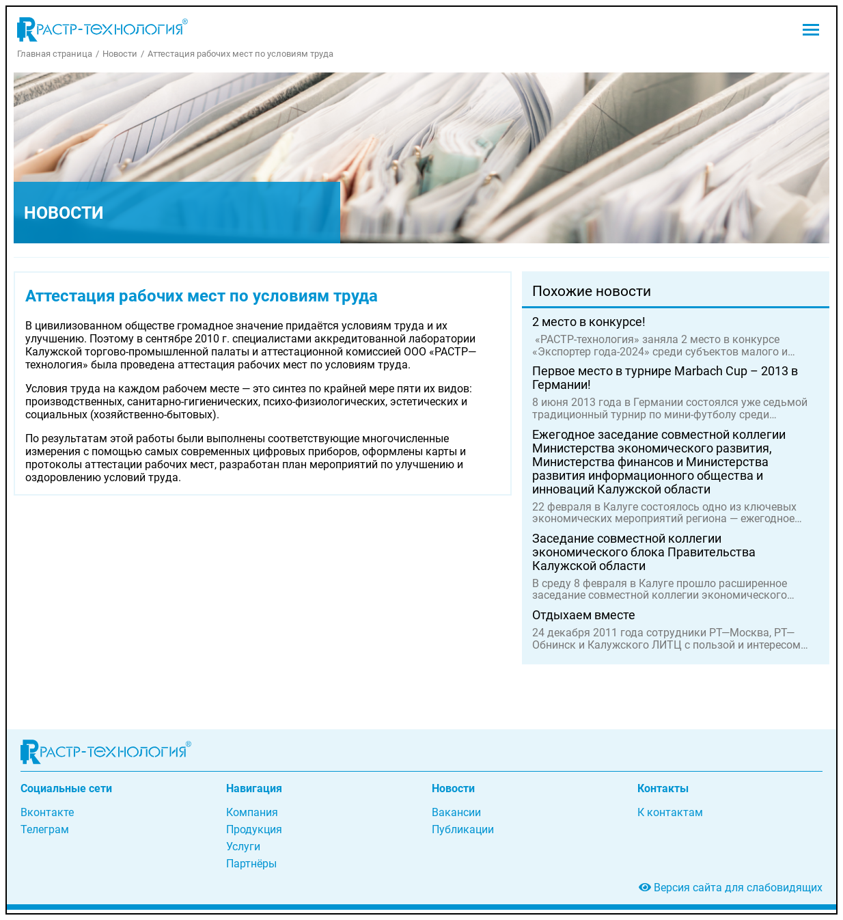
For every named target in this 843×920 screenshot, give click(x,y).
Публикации (463, 829)
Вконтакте (47, 812)
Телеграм (44, 829)
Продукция (254, 829)
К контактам (670, 812)
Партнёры (251, 863)
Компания (252, 812)
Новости (119, 54)
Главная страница (54, 54)
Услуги (243, 846)
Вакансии (456, 812)
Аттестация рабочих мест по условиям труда (240, 54)
